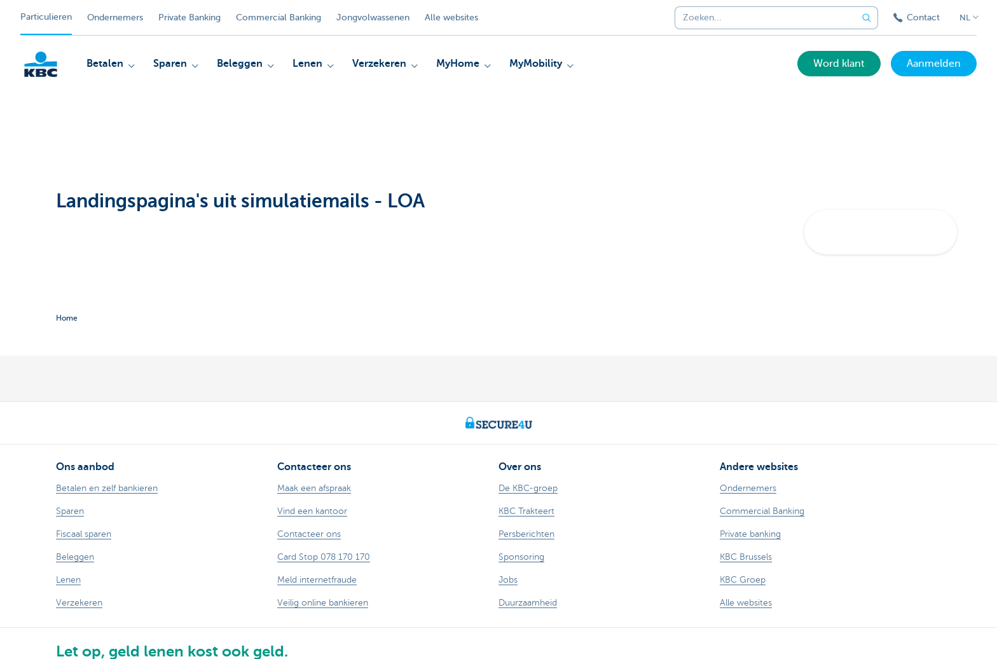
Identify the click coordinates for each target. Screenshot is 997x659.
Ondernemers (115, 17)
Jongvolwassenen (372, 17)
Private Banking (189, 17)
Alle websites (451, 17)
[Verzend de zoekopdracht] (866, 17)
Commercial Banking (278, 17)
